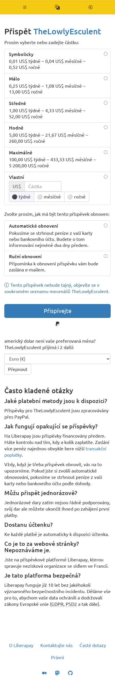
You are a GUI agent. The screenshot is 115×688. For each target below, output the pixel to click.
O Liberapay (21, 645)
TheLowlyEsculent (67, 31)
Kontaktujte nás (56, 645)
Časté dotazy (93, 645)
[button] (25, 7)
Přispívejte (57, 311)
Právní (57, 657)
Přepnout (17, 369)
